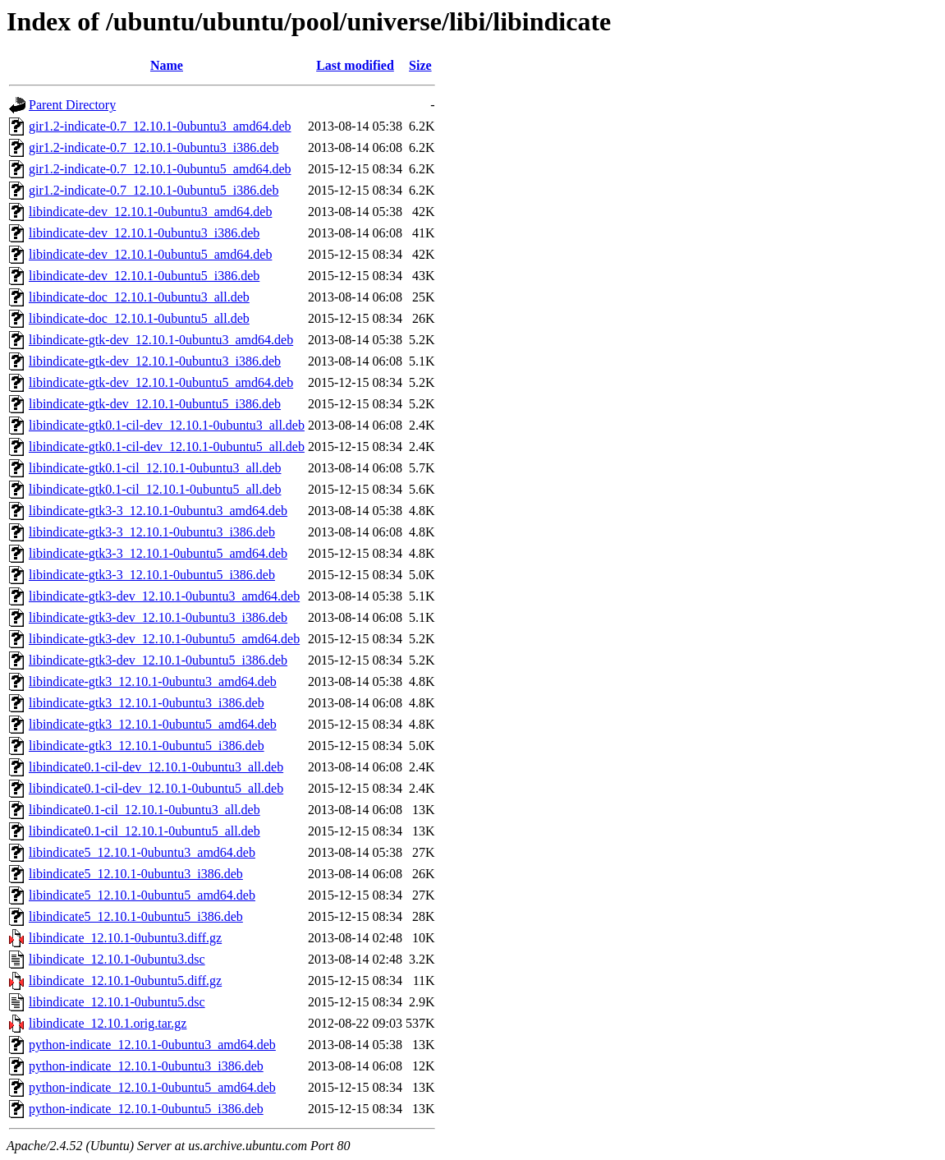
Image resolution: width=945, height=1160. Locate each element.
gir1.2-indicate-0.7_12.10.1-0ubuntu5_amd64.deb (160, 169)
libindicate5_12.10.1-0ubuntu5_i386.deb (136, 916)
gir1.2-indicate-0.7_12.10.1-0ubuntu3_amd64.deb (160, 126)
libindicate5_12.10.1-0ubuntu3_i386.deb (136, 874)
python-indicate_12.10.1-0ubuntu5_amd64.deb (152, 1087)
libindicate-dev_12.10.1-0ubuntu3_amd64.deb (150, 212)
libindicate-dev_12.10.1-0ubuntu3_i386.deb (144, 233)
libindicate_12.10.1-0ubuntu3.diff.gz (125, 938)
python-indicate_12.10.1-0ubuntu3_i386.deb (146, 1066)
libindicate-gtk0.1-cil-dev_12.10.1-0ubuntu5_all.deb (167, 446)
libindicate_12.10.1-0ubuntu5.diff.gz (125, 980)
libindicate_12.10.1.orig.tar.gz (107, 1023)
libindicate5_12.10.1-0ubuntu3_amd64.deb (142, 852)
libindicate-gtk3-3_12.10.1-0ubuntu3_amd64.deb (158, 511)
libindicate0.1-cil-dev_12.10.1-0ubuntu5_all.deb (156, 788)
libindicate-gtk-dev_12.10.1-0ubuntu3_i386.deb (155, 361)
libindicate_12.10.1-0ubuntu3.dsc (117, 959)
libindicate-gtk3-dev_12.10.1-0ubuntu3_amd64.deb (164, 596)
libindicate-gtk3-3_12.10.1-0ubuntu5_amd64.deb (158, 553)
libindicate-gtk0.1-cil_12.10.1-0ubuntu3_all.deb (155, 468)
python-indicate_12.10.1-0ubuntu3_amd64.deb (152, 1045)
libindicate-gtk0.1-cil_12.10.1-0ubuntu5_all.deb (155, 489)
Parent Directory (72, 105)
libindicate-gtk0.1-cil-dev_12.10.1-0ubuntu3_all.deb (167, 425)
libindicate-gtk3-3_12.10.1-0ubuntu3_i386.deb (152, 532)
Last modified (355, 65)
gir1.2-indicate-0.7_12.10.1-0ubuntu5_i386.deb (153, 190)
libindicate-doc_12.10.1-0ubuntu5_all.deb (139, 318)
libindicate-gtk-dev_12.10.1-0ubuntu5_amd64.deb (161, 382)
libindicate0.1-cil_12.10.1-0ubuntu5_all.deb (144, 831)
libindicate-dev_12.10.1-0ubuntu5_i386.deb (144, 276)
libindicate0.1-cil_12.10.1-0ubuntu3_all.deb (144, 810)
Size (420, 65)
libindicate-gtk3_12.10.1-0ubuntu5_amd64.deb (153, 724)
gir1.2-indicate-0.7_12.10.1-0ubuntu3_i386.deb (153, 147)
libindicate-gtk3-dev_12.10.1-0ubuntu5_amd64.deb (164, 639)
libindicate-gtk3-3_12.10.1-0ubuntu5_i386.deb (152, 575)
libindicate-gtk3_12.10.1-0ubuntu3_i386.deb (146, 703)
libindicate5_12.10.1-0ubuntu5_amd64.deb (142, 895)
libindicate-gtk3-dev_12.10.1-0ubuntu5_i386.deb (158, 660)
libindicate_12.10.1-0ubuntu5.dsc (117, 1002)
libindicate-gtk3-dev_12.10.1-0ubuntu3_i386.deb (158, 617)
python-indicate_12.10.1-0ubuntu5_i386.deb (146, 1109)
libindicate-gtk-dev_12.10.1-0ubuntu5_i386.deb (155, 404)
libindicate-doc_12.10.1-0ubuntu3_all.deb (139, 297)
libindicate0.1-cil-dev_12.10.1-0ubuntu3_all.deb (156, 767)
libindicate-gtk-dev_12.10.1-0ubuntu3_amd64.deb (161, 340)
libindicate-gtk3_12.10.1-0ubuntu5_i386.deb (146, 746)
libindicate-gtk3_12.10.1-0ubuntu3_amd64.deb (153, 681)
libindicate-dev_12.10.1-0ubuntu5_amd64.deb (150, 254)
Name (166, 65)
